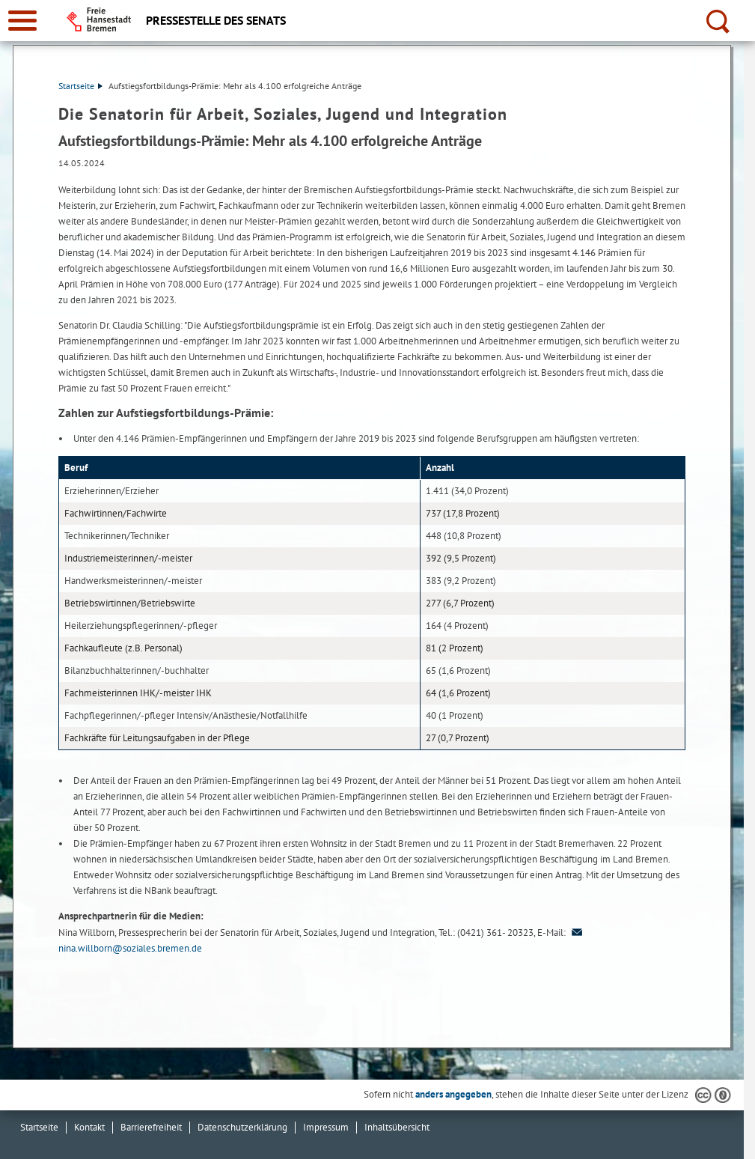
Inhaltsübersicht (397, 1127)
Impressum (326, 1127)
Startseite (80, 85)
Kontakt (89, 1127)
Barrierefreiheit (151, 1127)
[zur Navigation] (22, 20)
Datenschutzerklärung (242, 1127)
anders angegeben (453, 1094)
